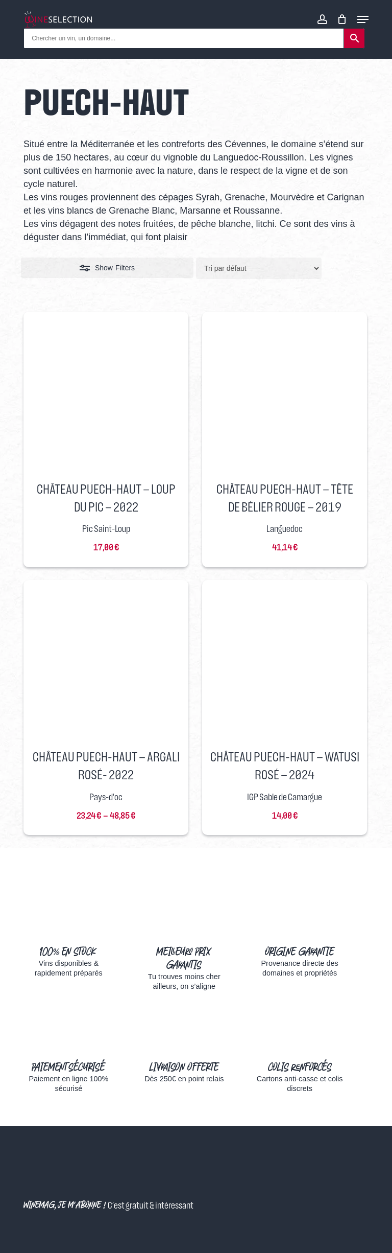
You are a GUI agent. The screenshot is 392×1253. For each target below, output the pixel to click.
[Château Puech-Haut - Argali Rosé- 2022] (106, 662)
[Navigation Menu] (363, 19)
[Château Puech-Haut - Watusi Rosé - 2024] (284, 662)
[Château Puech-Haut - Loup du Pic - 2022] (106, 394)
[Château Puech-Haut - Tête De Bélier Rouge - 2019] (284, 394)
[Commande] (259, 268)
